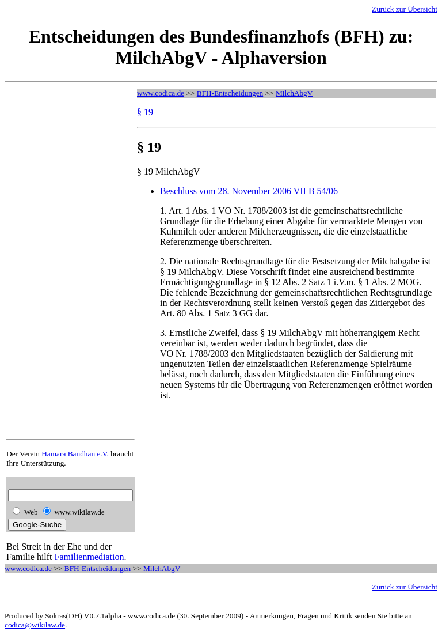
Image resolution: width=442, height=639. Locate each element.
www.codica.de (160, 93)
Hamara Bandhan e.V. (75, 453)
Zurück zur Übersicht (404, 9)
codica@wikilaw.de (35, 625)
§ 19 (145, 112)
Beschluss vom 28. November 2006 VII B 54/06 (249, 191)
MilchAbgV (294, 93)
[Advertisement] (52, 261)
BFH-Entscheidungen (230, 93)
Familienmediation (89, 557)
